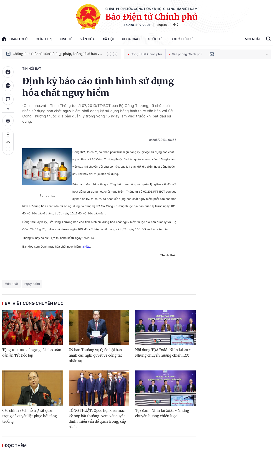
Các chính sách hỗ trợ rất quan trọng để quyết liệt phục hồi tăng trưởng (29, 416)
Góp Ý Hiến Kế (181, 39)
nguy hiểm (32, 284)
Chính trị (44, 39)
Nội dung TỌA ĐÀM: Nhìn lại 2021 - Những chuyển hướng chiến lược (165, 353)
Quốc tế (155, 39)
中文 (176, 25)
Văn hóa (87, 39)
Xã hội (108, 39)
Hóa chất (11, 284)
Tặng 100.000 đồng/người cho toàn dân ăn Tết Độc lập (31, 353)
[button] (109, 54)
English (162, 25)
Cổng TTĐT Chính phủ (145, 54)
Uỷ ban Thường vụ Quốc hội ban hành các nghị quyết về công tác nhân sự (95, 355)
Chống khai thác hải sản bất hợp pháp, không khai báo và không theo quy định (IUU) (57, 56)
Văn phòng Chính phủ (185, 54)
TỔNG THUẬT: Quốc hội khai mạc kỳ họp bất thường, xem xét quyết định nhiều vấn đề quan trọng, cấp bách (97, 418)
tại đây (85, 246)
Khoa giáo (131, 39)
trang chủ (15, 39)
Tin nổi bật (31, 68)
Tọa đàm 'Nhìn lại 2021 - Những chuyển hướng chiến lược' (162, 413)
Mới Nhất (253, 39)
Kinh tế (66, 39)
